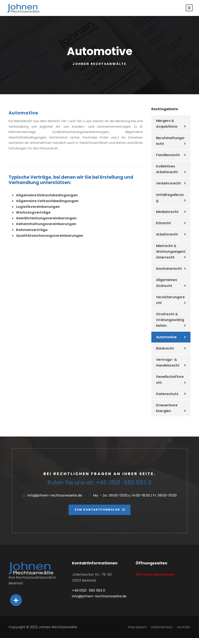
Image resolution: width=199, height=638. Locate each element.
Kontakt (183, 627)
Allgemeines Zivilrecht (166, 282)
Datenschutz (167, 393)
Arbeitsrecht (167, 234)
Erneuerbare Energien (167, 408)
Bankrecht (165, 348)
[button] (16, 600)
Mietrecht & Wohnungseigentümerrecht (171, 251)
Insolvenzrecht (169, 268)
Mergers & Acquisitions (166, 123)
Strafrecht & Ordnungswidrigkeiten (170, 320)
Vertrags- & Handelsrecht (167, 362)
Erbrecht (163, 223)
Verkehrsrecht (168, 183)
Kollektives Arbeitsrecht (167, 169)
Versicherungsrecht (170, 300)
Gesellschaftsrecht (170, 379)
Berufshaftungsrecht (170, 141)
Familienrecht (168, 155)
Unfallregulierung (170, 197)
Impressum (137, 627)
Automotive (166, 337)
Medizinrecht (167, 211)
